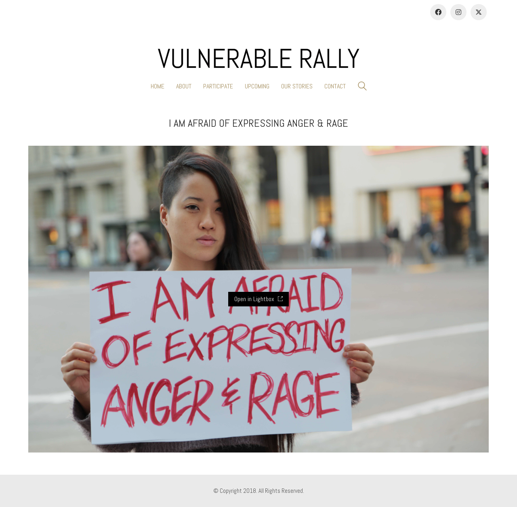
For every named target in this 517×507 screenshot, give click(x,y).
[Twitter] (479, 12)
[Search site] (362, 87)
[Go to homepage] (258, 58)
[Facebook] (438, 12)
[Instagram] (458, 12)
